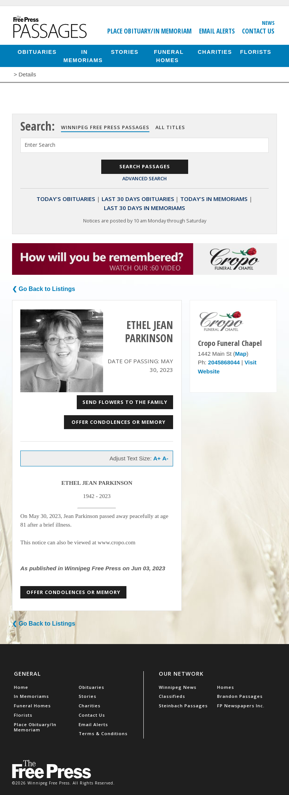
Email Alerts (217, 30)
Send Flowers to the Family (124, 402)
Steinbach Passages (183, 705)
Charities (215, 52)
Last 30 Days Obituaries (138, 199)
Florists (255, 52)
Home (21, 687)
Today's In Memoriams (214, 199)
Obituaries (37, 52)
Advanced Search (144, 178)
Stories (124, 52)
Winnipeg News (177, 687)
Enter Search (39, 144)
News (268, 22)
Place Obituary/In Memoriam (149, 30)
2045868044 (224, 362)
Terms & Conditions (103, 733)
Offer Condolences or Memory (118, 422)
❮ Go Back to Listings (43, 289)
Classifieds (172, 696)
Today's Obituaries (66, 199)
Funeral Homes (169, 56)
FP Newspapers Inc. (241, 705)
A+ (157, 458)
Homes (225, 687)
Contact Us (258, 30)
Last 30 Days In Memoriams (144, 208)
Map (240, 353)
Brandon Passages (240, 696)
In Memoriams (83, 56)
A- (165, 458)
